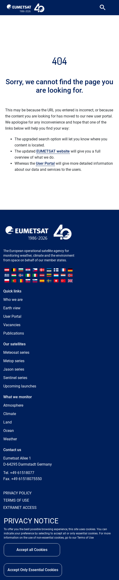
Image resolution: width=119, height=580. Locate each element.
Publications (13, 333)
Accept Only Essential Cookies (33, 570)
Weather (10, 439)
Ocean (8, 430)
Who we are (13, 299)
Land (7, 422)
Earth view (11, 308)
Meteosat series (16, 352)
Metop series (13, 361)
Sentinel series (15, 378)
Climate (9, 414)
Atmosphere (13, 405)
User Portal (45, 163)
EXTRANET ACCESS (20, 507)
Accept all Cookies (31, 549)
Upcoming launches (19, 386)
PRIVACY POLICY (17, 493)
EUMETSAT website (53, 151)
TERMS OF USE (16, 500)
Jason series (13, 369)
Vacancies (11, 325)
